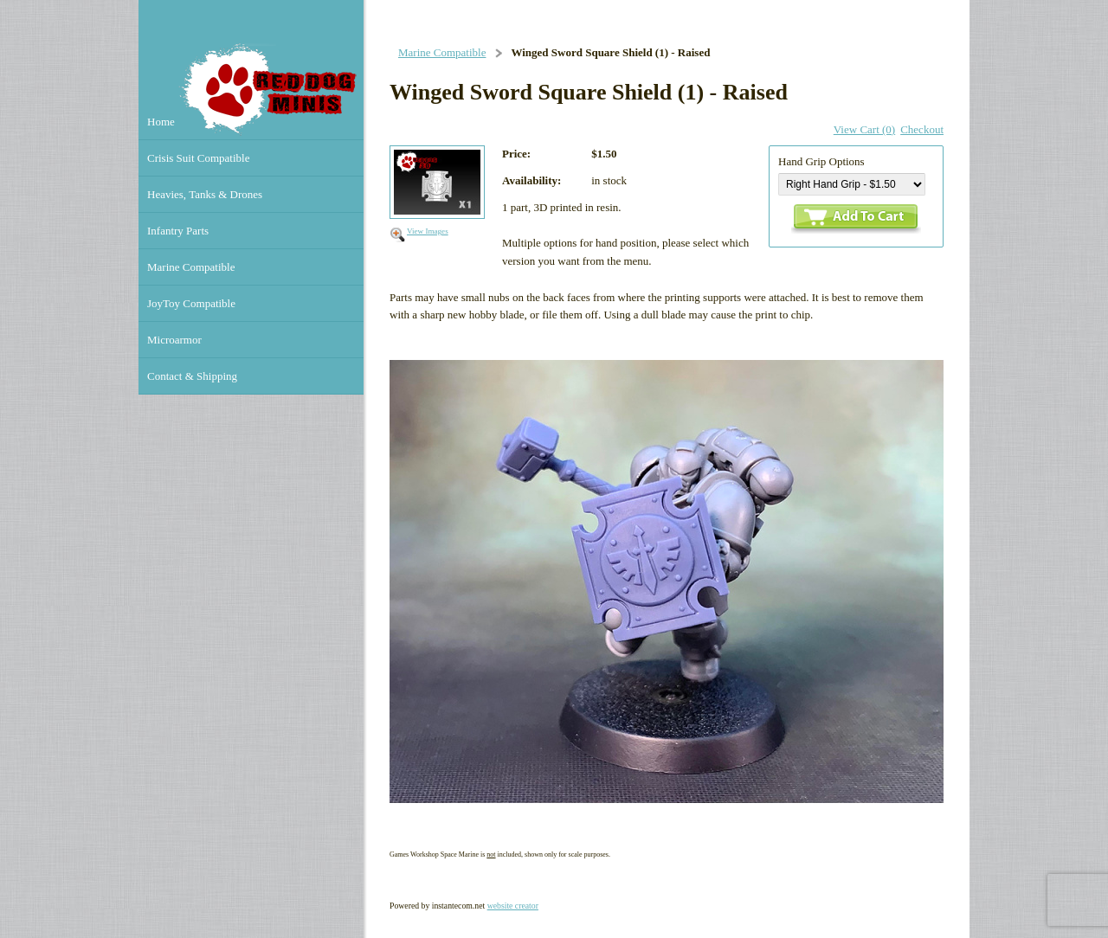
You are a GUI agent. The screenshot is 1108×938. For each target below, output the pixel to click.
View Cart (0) (864, 129)
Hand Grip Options (821, 161)
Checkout (922, 129)
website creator (512, 905)
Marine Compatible (442, 52)
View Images (427, 231)
